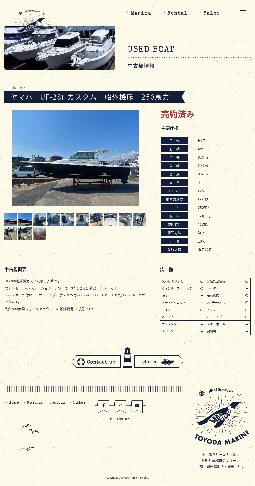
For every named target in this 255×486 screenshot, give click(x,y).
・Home (11, 403)
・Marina (138, 13)
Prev (11, 158)
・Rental (174, 13)
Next (141, 158)
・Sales (209, 13)
